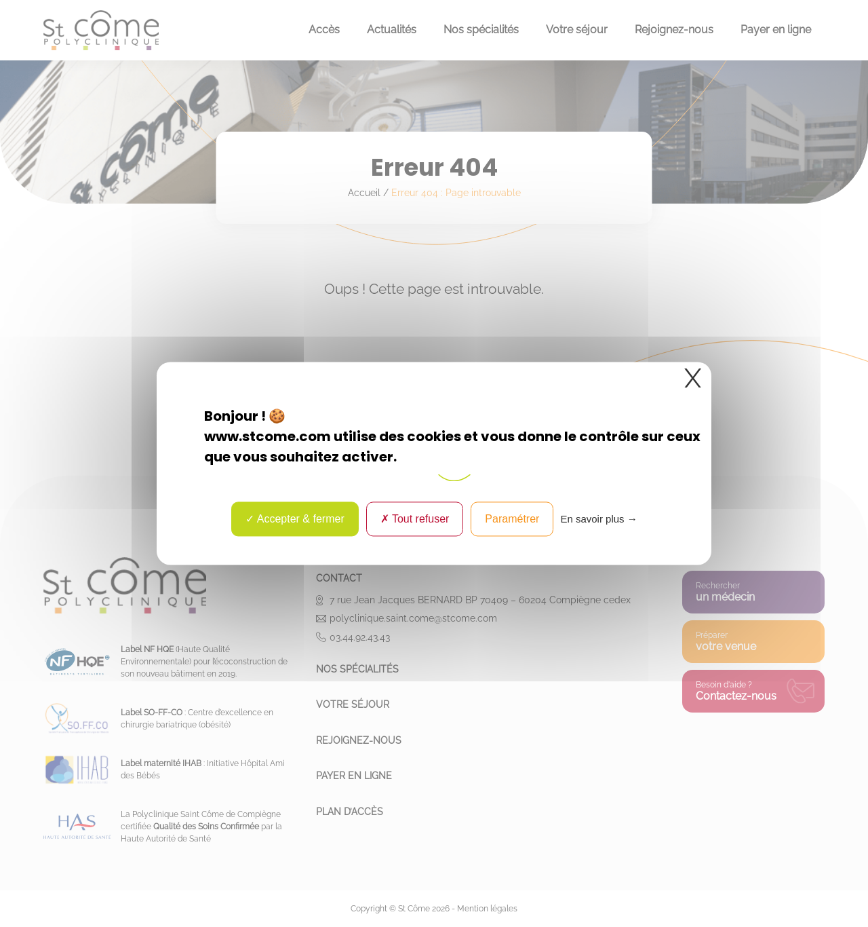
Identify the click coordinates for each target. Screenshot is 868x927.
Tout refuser (415, 519)
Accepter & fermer (294, 519)
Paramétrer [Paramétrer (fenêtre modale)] (512, 519)
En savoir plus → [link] (598, 519)
